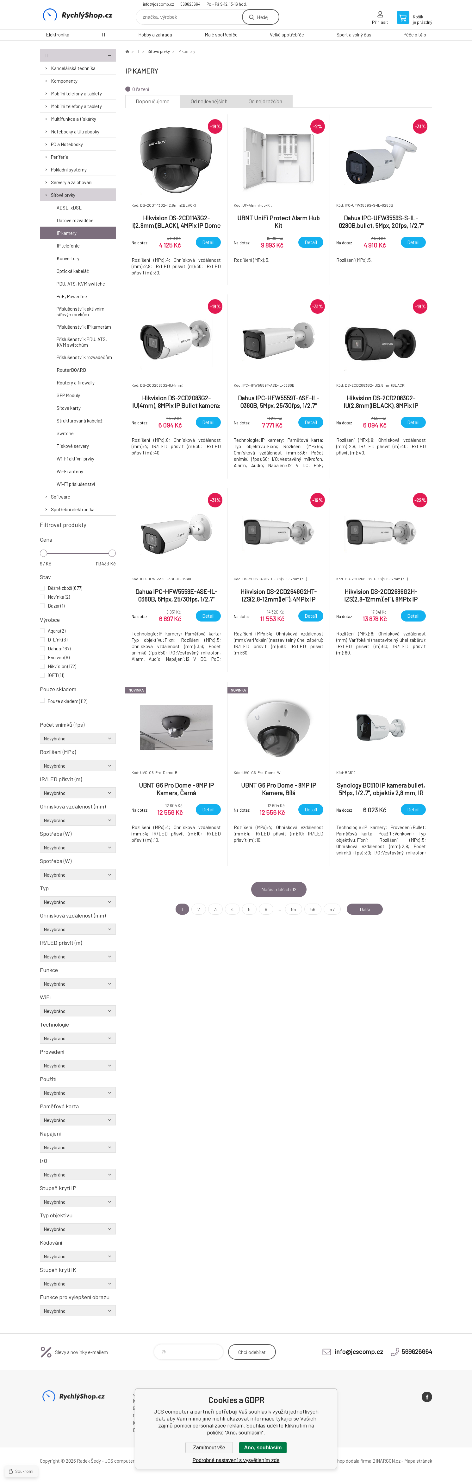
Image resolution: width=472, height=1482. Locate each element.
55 (293, 909)
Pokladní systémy (69, 169)
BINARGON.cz (386, 1461)
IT (104, 34)
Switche (65, 433)
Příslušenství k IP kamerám (84, 327)
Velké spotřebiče (287, 34)
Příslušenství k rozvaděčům (84, 357)
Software (60, 496)
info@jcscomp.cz (158, 4)
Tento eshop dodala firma (345, 1461)
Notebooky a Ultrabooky (75, 131)
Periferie (59, 157)
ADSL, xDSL (69, 207)
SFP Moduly (68, 395)
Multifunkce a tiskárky (73, 119)
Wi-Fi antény (70, 471)
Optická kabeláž (73, 271)
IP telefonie (68, 245)
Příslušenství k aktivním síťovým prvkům (80, 311)
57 (332, 909)
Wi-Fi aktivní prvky (75, 458)
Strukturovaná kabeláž (79, 420)
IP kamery (67, 233)
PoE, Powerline (72, 296)
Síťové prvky (63, 195)
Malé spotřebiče (221, 34)
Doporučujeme (153, 101)
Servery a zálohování (71, 182)
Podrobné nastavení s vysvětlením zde (236, 1460)
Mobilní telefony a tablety (76, 93)
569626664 (190, 4)
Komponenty (64, 81)
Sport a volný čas (354, 34)
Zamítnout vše (209, 1447)
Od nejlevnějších (209, 101)
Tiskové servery (73, 446)
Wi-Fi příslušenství (76, 484)
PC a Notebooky (67, 144)
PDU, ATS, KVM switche (81, 284)
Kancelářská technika (73, 68)
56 (312, 909)
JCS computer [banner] (78, 14)
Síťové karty (69, 408)
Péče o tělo (415, 34)
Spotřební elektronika (73, 509)
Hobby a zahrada (155, 34)
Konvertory (68, 258)
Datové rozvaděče (75, 220)
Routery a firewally (76, 382)
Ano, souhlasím (263, 1447)
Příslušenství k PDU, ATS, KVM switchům (82, 342)
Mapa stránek (418, 1461)
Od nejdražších (265, 101)
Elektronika (57, 34)
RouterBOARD (71, 370)
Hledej (262, 17)
